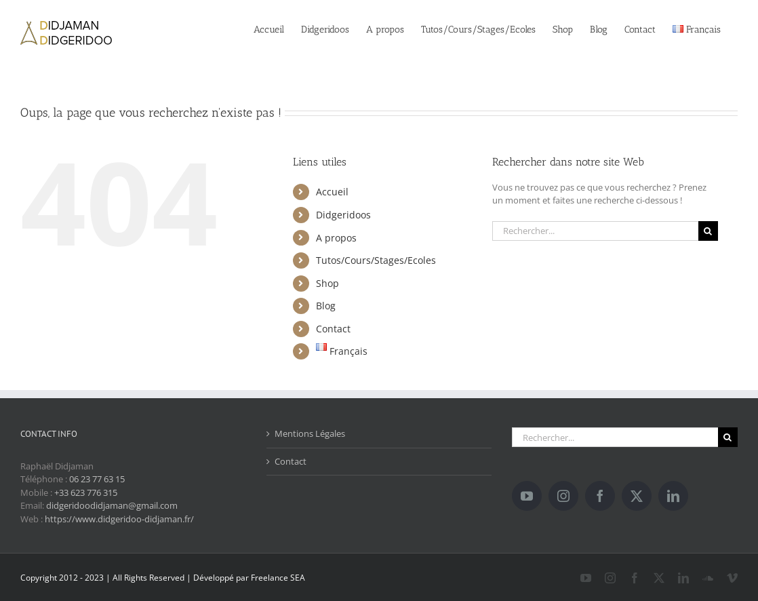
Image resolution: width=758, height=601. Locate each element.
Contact (333, 328)
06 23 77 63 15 (97, 479)
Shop (327, 283)
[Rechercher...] (595, 231)
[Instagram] (563, 496)
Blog (326, 305)
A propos (336, 237)
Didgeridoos (343, 214)
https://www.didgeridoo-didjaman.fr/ (119, 519)
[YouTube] (527, 496)
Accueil (332, 191)
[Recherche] (708, 231)
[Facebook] (600, 496)
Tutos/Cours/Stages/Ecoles (376, 260)
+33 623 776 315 (85, 492)
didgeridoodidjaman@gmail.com (112, 505)
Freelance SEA (278, 577)
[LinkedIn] (673, 496)
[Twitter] (637, 496)
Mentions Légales (310, 433)
